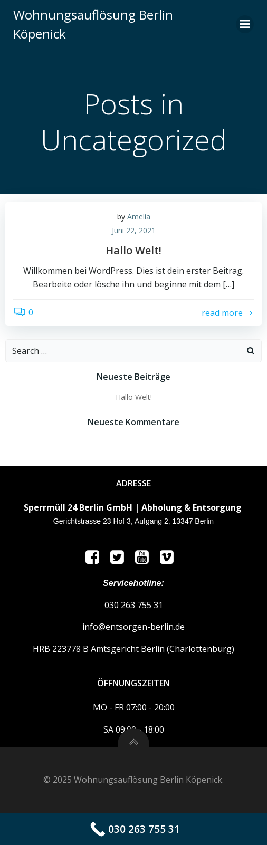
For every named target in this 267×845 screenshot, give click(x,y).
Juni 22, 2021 (134, 230)
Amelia (138, 217)
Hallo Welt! (134, 397)
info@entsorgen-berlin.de (133, 626)
